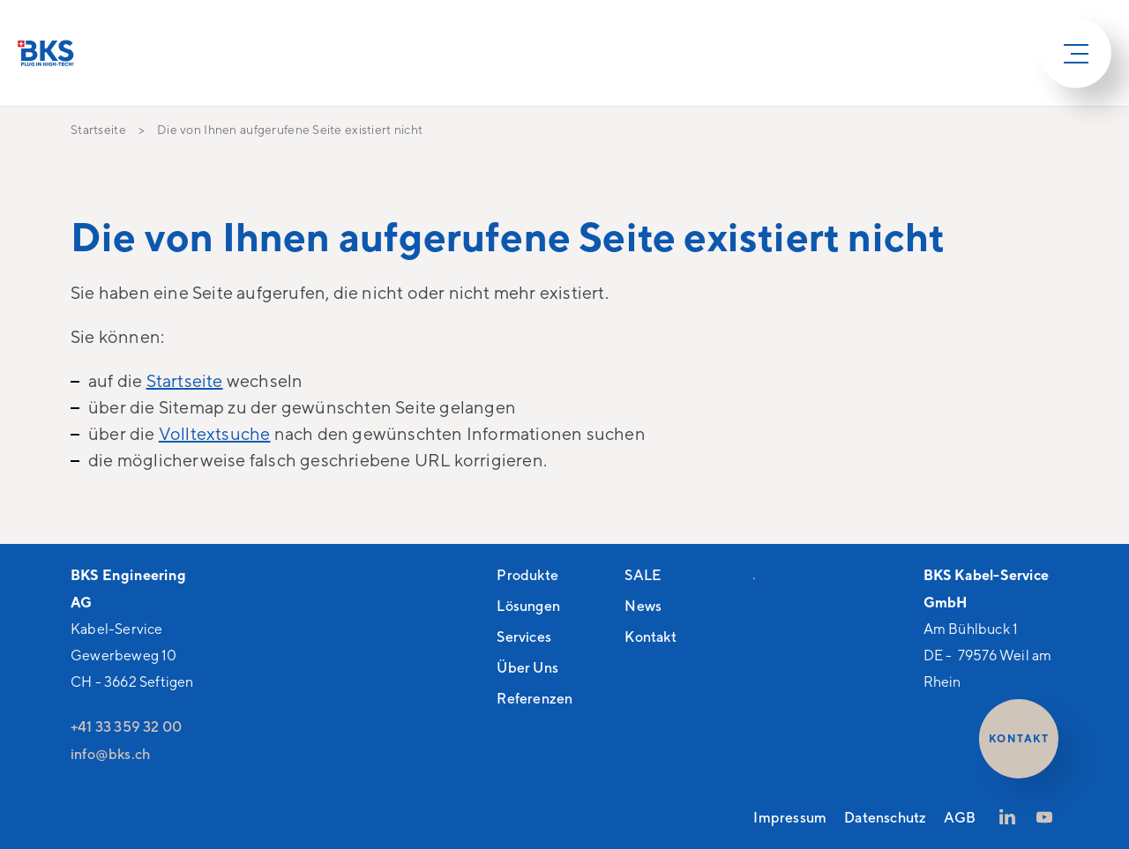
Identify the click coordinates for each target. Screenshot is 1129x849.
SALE (642, 575)
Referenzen (534, 698)
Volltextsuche (215, 433)
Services (524, 636)
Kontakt (650, 636)
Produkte (527, 575)
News (643, 605)
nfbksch (110, 754)
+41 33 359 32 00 (126, 726)
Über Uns (527, 667)
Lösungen (528, 605)
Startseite (184, 380)
